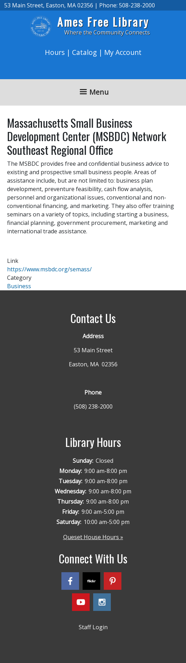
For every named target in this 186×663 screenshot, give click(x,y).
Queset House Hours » (93, 537)
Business (19, 286)
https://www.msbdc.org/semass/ (49, 269)
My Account (123, 52)
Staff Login (93, 627)
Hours (55, 52)
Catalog (84, 52)
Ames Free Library (103, 21)
